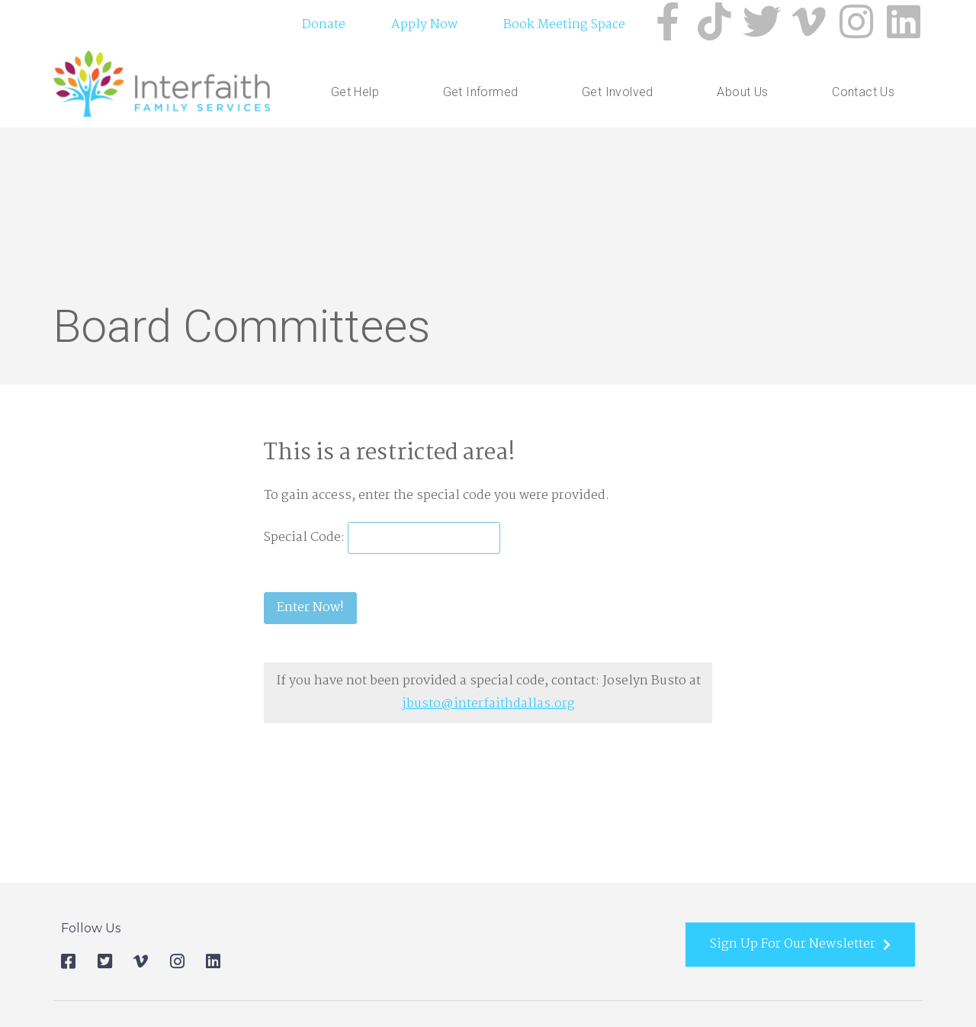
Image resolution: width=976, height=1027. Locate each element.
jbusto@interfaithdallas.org (488, 704)
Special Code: (306, 537)
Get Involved (621, 92)
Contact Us (863, 92)
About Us (746, 92)
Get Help (359, 92)
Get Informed (484, 92)
